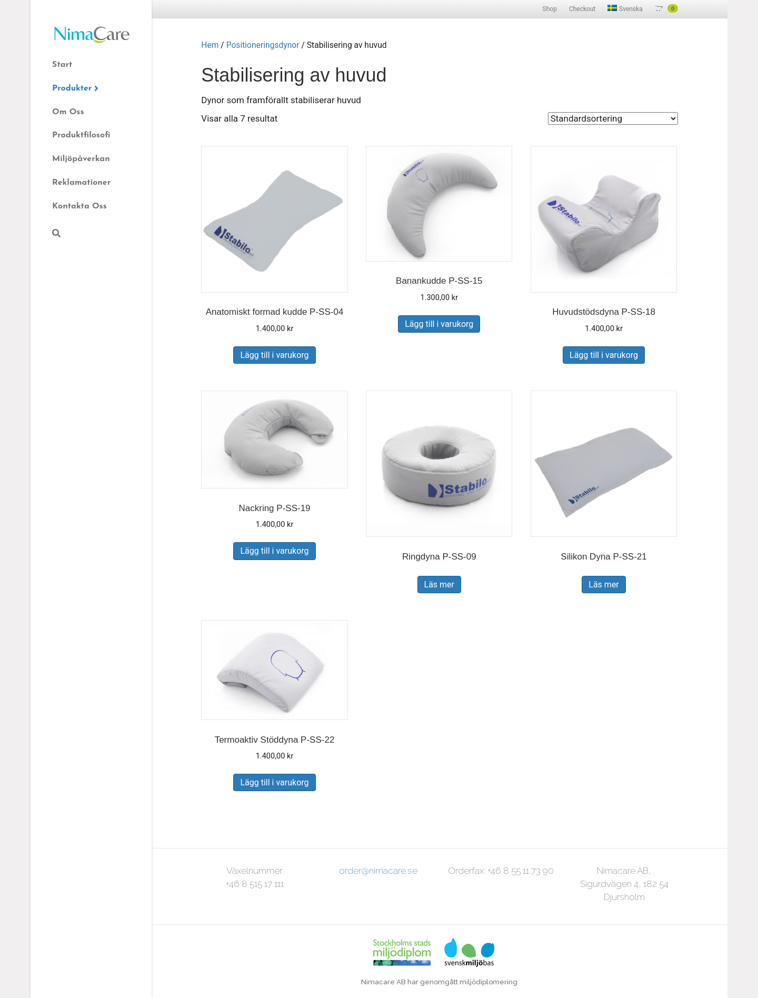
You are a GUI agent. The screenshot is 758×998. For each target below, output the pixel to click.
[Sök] (56, 233)
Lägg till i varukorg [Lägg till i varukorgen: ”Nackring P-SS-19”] (274, 551)
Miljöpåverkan (81, 159)
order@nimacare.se (378, 870)
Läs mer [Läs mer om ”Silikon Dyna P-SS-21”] (604, 585)
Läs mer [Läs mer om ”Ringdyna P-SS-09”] (439, 585)
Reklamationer (81, 182)
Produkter (72, 88)
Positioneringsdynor (263, 45)
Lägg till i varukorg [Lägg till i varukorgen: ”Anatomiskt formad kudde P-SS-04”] (274, 355)
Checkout (582, 9)
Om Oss (68, 112)
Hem (209, 45)
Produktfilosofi (81, 135)
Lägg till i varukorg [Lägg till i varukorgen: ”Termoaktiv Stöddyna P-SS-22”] (274, 782)
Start (62, 65)
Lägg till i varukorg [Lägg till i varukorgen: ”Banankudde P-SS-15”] (439, 324)
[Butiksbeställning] (613, 118)
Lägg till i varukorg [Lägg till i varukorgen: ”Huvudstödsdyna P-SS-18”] (604, 355)
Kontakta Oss (79, 206)
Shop (550, 9)
